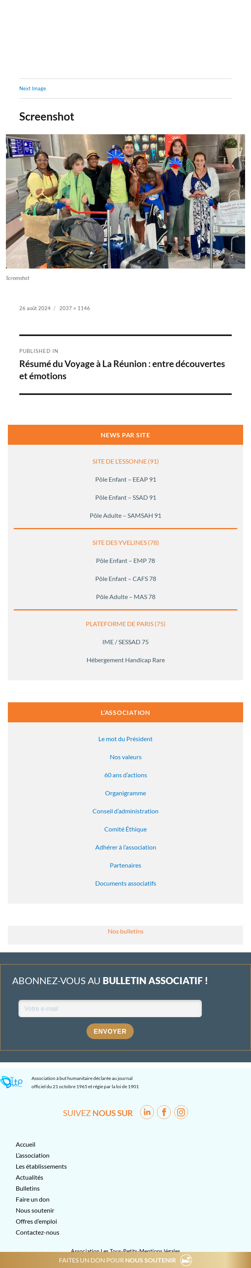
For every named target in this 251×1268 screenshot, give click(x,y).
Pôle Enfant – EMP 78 (125, 560)
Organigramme (125, 793)
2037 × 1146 (74, 308)
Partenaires (125, 865)
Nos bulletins (126, 931)
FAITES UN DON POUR (117, 1260)
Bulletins (28, 1188)
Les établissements (41, 1166)
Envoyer (110, 1031)
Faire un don (33, 1199)
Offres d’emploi (36, 1221)
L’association (33, 1155)
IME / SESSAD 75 (125, 641)
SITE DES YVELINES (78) (125, 542)
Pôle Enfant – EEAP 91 (125, 479)
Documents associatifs (125, 883)
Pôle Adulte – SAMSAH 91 (125, 515)
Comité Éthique (125, 829)
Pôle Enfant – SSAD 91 (125, 497)
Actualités (29, 1177)
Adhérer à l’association (125, 847)
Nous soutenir (35, 1210)
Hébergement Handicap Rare (126, 659)
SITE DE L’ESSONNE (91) (125, 461)
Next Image (32, 88)
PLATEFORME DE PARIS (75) (126, 623)
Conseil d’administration (125, 811)
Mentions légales (159, 1251)
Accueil (25, 1144)
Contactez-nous (37, 1232)
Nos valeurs (126, 756)
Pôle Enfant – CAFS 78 (125, 578)
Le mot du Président (125, 738)
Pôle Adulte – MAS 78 (125, 596)
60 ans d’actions (125, 774)
